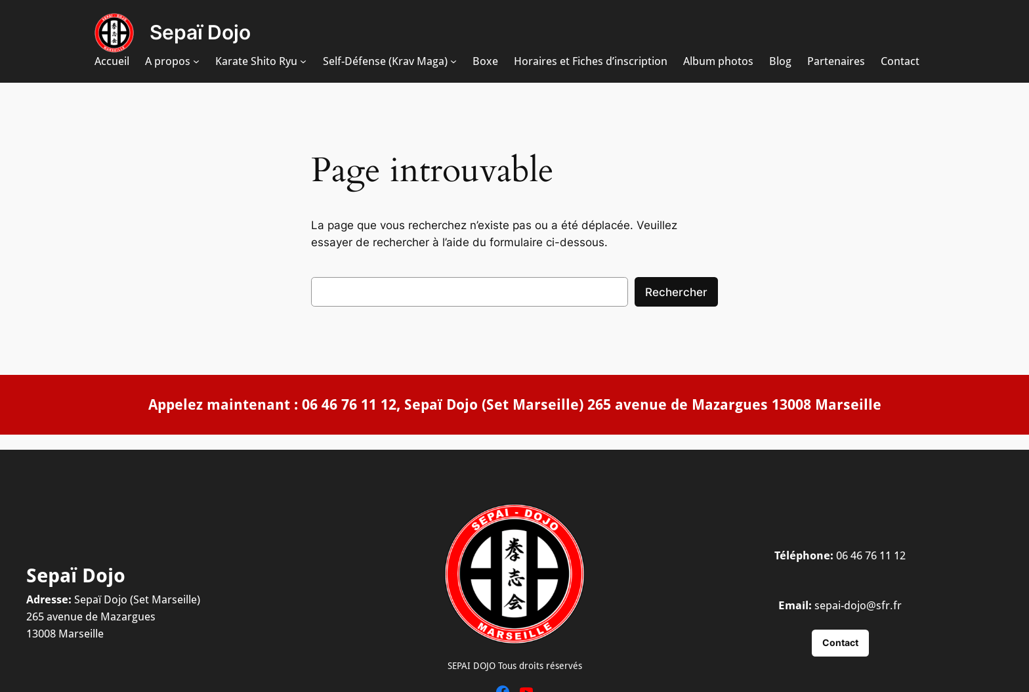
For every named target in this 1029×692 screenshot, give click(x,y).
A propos (167, 61)
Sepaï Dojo (200, 32)
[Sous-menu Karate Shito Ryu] (303, 61)
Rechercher (676, 292)
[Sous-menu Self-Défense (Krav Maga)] (453, 61)
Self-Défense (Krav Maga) (385, 61)
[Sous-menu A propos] (196, 61)
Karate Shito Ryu (256, 61)
